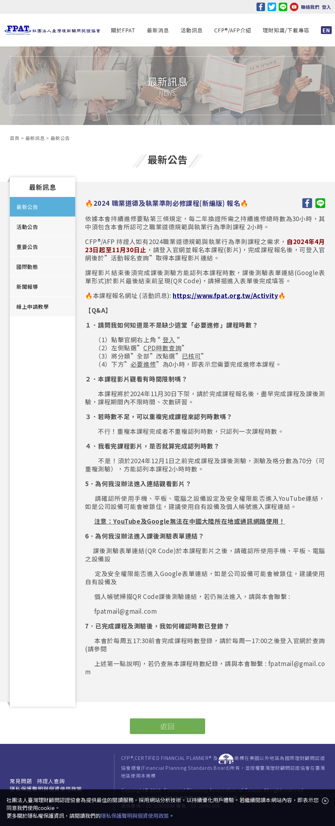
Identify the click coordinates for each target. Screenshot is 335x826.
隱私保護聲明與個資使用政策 (46, 789)
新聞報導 (27, 286)
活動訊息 (192, 30)
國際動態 (27, 267)
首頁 (14, 138)
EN (326, 30)
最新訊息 (35, 138)
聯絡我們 (310, 7)
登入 (326, 7)
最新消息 (158, 30)
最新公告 (27, 207)
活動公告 (27, 227)
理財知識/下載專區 (286, 30)
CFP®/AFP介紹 (232, 30)
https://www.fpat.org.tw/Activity (225, 295)
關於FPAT (123, 30)
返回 (167, 726)
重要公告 (27, 247)
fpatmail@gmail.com (125, 610)
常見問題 (21, 781)
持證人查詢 (51, 781)
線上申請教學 (32, 306)
